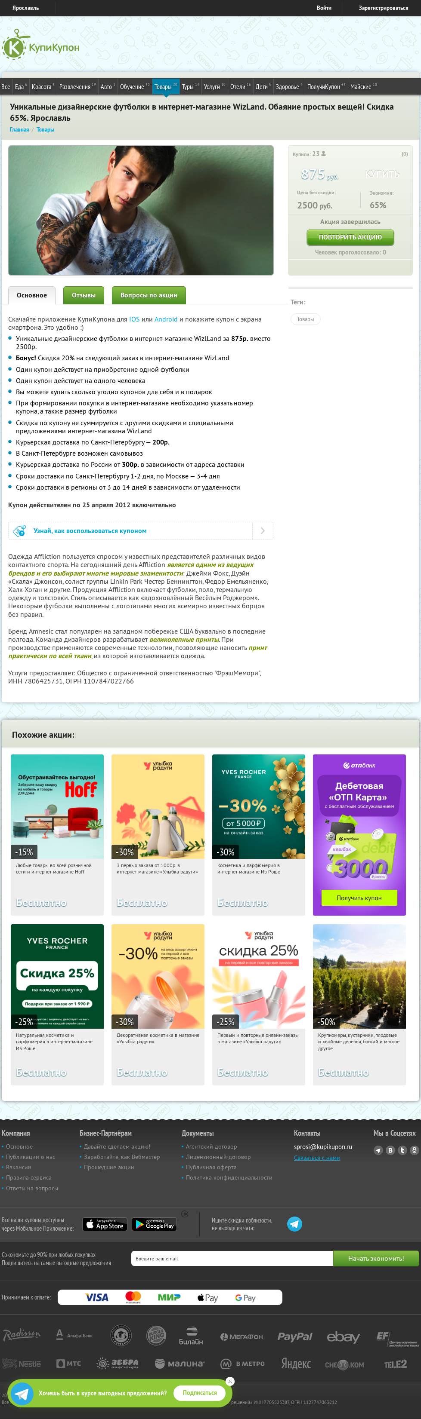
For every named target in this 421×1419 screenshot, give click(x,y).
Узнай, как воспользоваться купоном (90, 530)
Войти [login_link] (324, 8)
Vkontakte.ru (390, 1150)
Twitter (402, 1150)
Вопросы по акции (149, 295)
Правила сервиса (29, 1177)
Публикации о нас (30, 1157)
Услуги (215, 86)
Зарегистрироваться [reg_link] (384, 8)
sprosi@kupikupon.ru (323, 1147)
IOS (135, 319)
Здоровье (289, 86)
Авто (108, 86)
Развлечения (77, 86)
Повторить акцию (350, 237)
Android (167, 319)
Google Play (154, 1224)
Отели (240, 86)
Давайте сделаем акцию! (117, 1146)
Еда (21, 86)
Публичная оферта (211, 1167)
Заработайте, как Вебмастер (122, 1157)
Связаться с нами (317, 1158)
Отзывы (84, 295)
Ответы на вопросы (32, 1188)
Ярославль (25, 8)
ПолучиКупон (326, 86)
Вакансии (18, 1167)
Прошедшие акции (109, 1167)
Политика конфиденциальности (229, 1177)
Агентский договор (211, 1146)
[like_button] (396, 154)
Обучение (135, 86)
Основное (32, 295)
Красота (43, 86)
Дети (263, 86)
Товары (166, 86)
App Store (104, 1224)
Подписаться (200, 1393)
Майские (363, 86)
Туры (190, 86)
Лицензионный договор (218, 1157)
